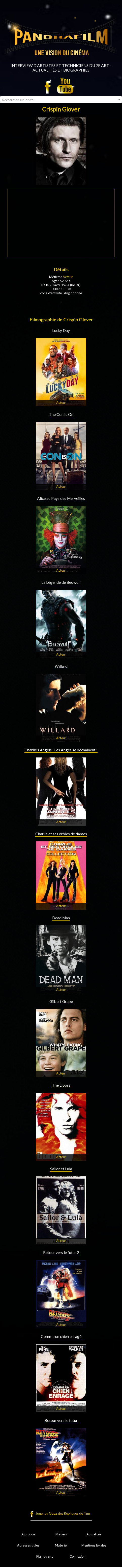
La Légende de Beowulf (61, 582)
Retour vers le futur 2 (61, 1252)
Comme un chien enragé (61, 1336)
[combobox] (61, 99)
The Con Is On (61, 414)
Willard (61, 666)
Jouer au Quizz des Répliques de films (63, 1513)
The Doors (61, 1085)
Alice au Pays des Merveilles (61, 498)
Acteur (68, 277)
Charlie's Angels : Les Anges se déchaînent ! (61, 750)
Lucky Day (61, 330)
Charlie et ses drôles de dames (61, 834)
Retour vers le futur (61, 1420)
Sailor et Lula (61, 1169)
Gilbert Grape (61, 1001)
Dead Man (61, 917)
